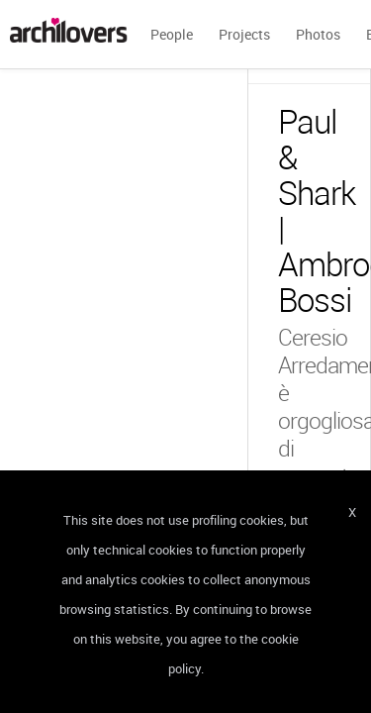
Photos (318, 34)
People (171, 34)
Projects (244, 34)
